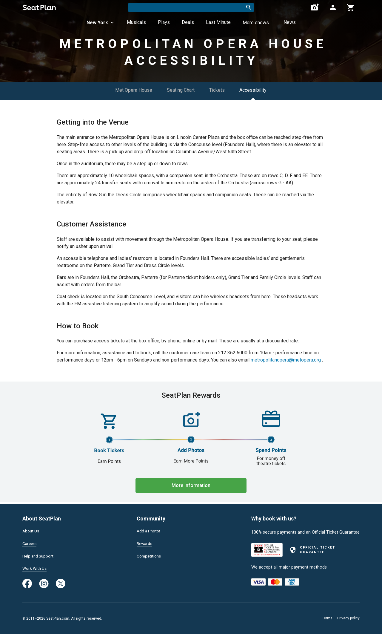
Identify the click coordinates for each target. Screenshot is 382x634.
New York (101, 22)
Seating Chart (181, 90)
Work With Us (35, 568)
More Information (191, 485)
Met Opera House (133, 90)
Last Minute (218, 22)
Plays (164, 22)
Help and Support (39, 555)
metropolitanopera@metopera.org (286, 360)
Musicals (136, 22)
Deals (188, 22)
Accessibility (253, 90)
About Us (31, 530)
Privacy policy (348, 618)
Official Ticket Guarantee (336, 531)
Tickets (217, 90)
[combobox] (191, 7)
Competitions (150, 555)
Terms (327, 618)
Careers (29, 542)
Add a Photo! (149, 530)
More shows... (257, 22)
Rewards (145, 542)
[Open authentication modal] (333, 7)
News (290, 22)
